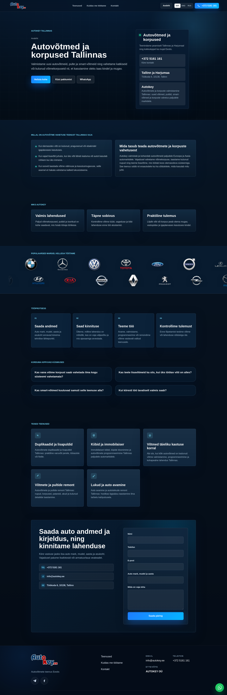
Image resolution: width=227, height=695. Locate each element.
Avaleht (166, 5)
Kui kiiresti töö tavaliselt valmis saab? (143, 390)
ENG (183, 6)
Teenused (77, 5)
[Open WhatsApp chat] (219, 687)
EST (177, 6)
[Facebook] (44, 681)
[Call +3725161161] (207, 6)
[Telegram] (35, 681)
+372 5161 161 (54, 567)
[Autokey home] (18, 5)
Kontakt (115, 5)
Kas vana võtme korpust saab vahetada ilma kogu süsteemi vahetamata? (66, 374)
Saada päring (156, 616)
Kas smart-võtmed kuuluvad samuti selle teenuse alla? (69, 390)
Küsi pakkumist (63, 79)
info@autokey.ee (55, 576)
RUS (189, 6)
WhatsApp (85, 79)
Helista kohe (40, 79)
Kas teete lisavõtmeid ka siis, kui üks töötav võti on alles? (155, 372)
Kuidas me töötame (96, 5)
